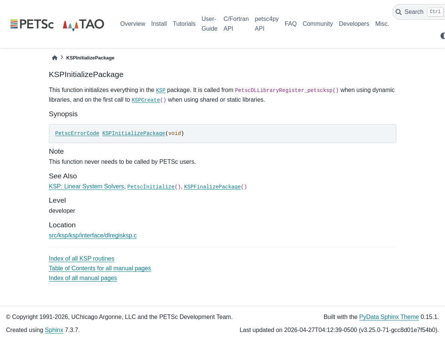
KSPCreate (146, 100)
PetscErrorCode (77, 133)
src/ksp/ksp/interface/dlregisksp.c (93, 235)
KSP (160, 90)
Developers (354, 24)
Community (318, 24)
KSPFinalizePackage (212, 187)
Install (159, 24)
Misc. (382, 24)
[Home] (54, 58)
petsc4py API (267, 24)
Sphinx (54, 330)
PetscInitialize (150, 187)
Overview (132, 24)
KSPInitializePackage (134, 133)
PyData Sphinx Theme (389, 317)
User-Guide (210, 24)
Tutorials (184, 24)
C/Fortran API (236, 24)
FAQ (291, 24)
